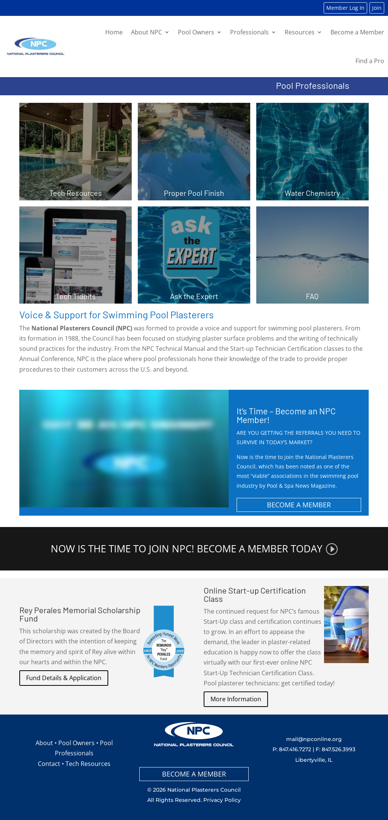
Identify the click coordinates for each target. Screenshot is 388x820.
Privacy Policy (222, 800)
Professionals (249, 32)
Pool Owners (196, 32)
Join (377, 7)
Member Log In (345, 7)
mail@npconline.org (314, 739)
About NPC (146, 32)
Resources (300, 32)
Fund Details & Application (63, 678)
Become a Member (357, 32)
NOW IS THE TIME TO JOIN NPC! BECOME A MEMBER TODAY (187, 549)
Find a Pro (369, 61)
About (44, 743)
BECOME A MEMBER (299, 504)
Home (114, 32)
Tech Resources (88, 764)
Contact (49, 764)
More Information (235, 699)
